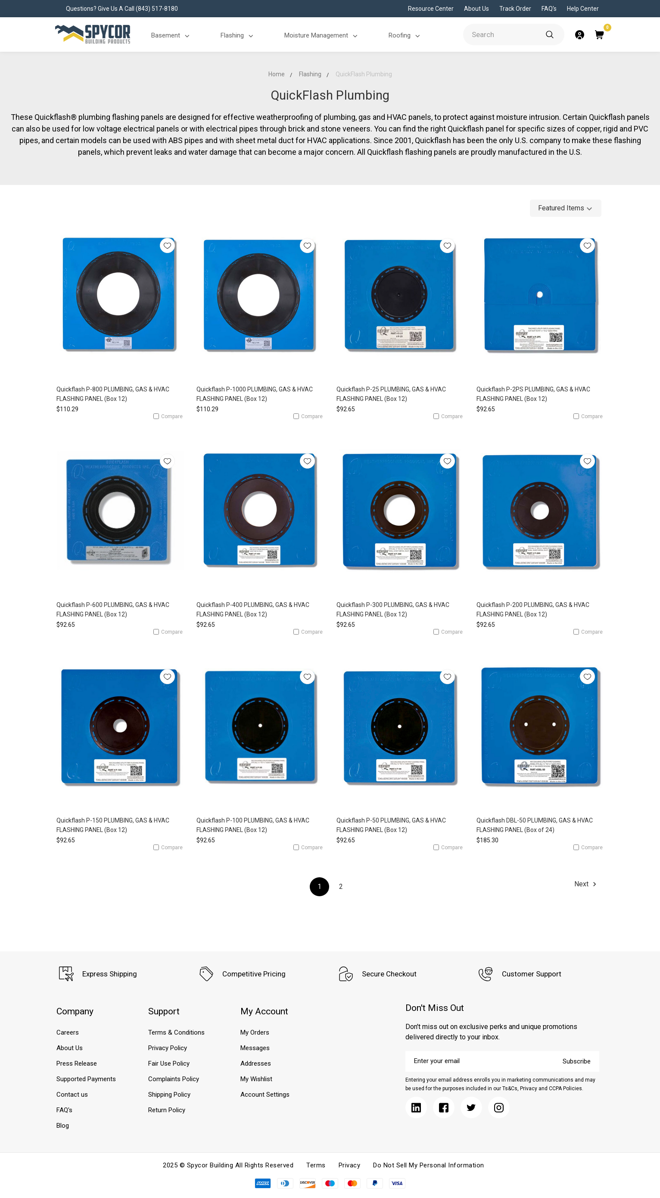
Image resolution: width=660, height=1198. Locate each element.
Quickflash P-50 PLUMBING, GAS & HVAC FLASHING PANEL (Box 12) (391, 825)
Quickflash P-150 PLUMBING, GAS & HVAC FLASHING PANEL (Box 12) (112, 825)
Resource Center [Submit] (431, 8)
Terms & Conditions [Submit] (176, 1032)
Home (276, 74)
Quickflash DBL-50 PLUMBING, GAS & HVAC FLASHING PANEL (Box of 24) (534, 825)
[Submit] (550, 34)
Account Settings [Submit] (265, 1094)
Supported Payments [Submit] (86, 1079)
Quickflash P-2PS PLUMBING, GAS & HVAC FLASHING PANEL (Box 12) (533, 394)
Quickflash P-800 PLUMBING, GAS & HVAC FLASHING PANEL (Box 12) (112, 394)
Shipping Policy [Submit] (169, 1094)
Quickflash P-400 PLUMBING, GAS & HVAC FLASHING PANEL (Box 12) (252, 609)
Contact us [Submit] (72, 1094)
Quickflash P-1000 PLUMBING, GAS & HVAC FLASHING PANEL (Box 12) (254, 394)
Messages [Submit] (255, 1048)
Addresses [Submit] (255, 1063)
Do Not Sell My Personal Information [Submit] (428, 1165)
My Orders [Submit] (254, 1032)
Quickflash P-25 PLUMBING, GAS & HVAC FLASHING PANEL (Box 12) (391, 394)
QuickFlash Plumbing (364, 74)
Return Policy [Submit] (166, 1110)
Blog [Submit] (62, 1125)
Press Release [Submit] (76, 1063)
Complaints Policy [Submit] (173, 1079)
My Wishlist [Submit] (256, 1079)
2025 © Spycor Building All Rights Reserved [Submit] (228, 1165)
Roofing (406, 36)
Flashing (238, 36)
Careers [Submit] (67, 1032)
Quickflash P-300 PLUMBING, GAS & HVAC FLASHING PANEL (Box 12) (392, 609)
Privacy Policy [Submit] (167, 1048)
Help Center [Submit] (583, 8)
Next (586, 884)
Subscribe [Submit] (577, 1061)
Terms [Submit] (316, 1165)
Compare (168, 416)
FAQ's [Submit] (549, 8)
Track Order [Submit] (515, 8)
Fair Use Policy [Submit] (169, 1063)
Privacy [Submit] (350, 1165)
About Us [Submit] (476, 8)
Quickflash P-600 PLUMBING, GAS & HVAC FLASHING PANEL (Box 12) (112, 609)
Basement (171, 36)
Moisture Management (322, 36)
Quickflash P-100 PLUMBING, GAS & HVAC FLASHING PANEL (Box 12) (252, 825)
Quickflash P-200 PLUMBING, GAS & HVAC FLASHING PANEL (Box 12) (532, 609)
